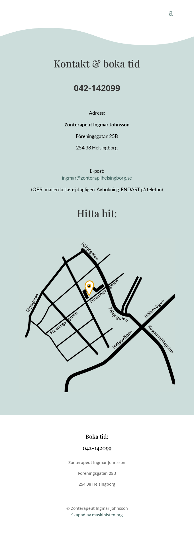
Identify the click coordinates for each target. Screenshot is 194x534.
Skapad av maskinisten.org (97, 514)
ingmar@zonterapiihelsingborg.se (97, 178)
